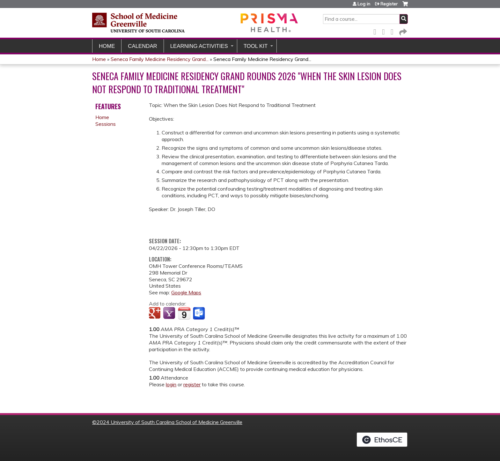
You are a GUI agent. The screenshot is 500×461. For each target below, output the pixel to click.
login (171, 384)
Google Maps (186, 292)
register (192, 384)
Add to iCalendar (184, 313)
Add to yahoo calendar (169, 313)
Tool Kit (256, 46)
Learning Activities (199, 46)
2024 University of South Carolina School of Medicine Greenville (169, 422)
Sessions (105, 124)
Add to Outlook (199, 313)
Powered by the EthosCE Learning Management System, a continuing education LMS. (382, 439)
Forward (402, 30)
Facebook (376, 30)
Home (107, 46)
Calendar (142, 46)
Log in (363, 4)
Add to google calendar (155, 313)
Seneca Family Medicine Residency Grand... (160, 59)
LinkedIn (394, 30)
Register (389, 4)
